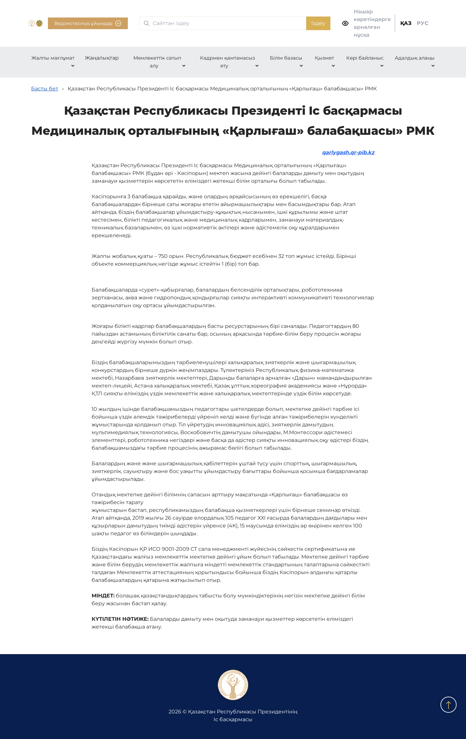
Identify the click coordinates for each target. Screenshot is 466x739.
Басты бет (44, 89)
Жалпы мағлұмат (52, 58)
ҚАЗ (406, 23)
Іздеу (318, 23)
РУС (422, 23)
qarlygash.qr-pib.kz (348, 152)
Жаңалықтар (102, 58)
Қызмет (324, 58)
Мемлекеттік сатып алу (157, 62)
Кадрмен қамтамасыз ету (227, 62)
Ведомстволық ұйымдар (87, 23)
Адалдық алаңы (415, 58)
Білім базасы (286, 58)
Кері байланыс (364, 58)
